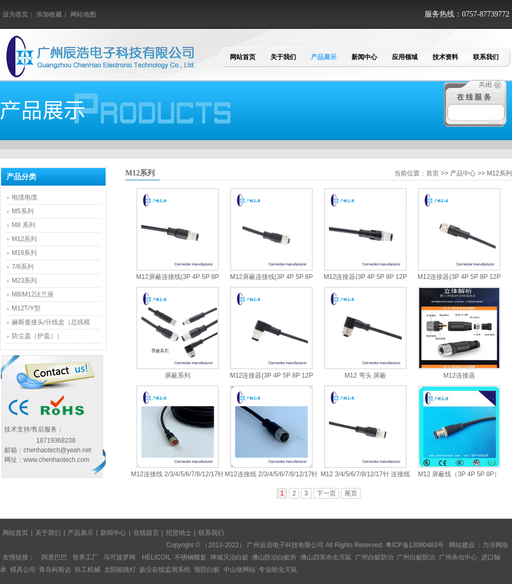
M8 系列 (23, 225)
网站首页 (242, 57)
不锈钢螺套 (190, 557)
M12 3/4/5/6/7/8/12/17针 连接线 (365, 474)
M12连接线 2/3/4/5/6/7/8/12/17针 (178, 474)
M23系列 (24, 280)
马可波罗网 (119, 557)
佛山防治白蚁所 (274, 557)
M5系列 (23, 211)
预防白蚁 (207, 569)
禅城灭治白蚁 (229, 557)
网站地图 (83, 14)
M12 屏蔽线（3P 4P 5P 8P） (459, 474)
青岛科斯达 (55, 569)
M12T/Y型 (26, 308)
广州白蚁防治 (374, 557)
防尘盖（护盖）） (37, 336)
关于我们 (283, 57)
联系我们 (486, 57)
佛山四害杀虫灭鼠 (325, 557)
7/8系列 (23, 266)
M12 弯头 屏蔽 (365, 375)
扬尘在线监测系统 (164, 569)
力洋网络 (495, 545)
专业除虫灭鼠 (278, 569)
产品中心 (463, 173)
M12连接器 (459, 375)
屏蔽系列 (177, 375)
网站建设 (462, 545)
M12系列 (24, 239)
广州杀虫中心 (458, 557)
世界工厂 (85, 557)
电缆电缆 (24, 197)
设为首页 (15, 14)
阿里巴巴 (54, 557)
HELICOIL (156, 557)
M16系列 (24, 253)
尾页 (351, 493)
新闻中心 (364, 57)
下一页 (326, 493)
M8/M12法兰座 (33, 294)
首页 (432, 173)
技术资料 (445, 57)
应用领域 (405, 57)
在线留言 (146, 533)
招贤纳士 (178, 533)
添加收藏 (49, 14)
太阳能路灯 (120, 569)
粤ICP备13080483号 (415, 545)
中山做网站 (239, 569)
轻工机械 (87, 569)
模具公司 (23, 569)
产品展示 (324, 57)
